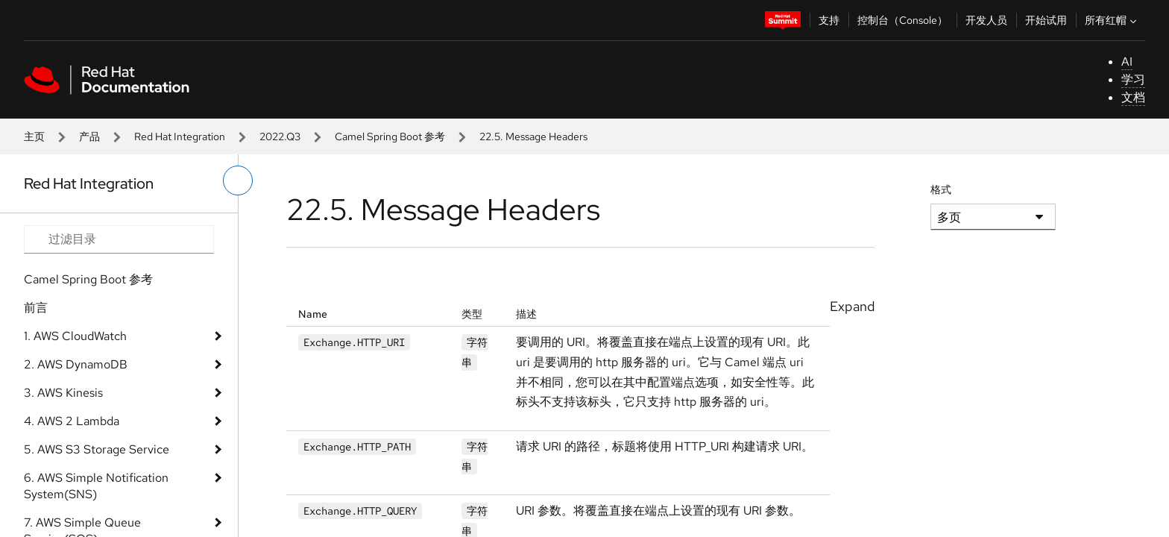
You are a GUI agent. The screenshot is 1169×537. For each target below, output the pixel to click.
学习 (1133, 79)
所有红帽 (1112, 20)
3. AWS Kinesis (63, 393)
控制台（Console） (902, 20)
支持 (829, 20)
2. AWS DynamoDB (75, 364)
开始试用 (1046, 20)
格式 (940, 189)
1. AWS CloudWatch (75, 336)
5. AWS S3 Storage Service (96, 449)
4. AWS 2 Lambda (71, 421)
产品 (89, 136)
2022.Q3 (279, 136)
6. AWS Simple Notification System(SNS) (96, 486)
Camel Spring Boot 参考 (390, 136)
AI (1126, 61)
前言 (36, 307)
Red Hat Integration (179, 136)
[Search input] (119, 239)
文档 (1133, 97)
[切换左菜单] (238, 180)
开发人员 (986, 20)
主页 (34, 136)
